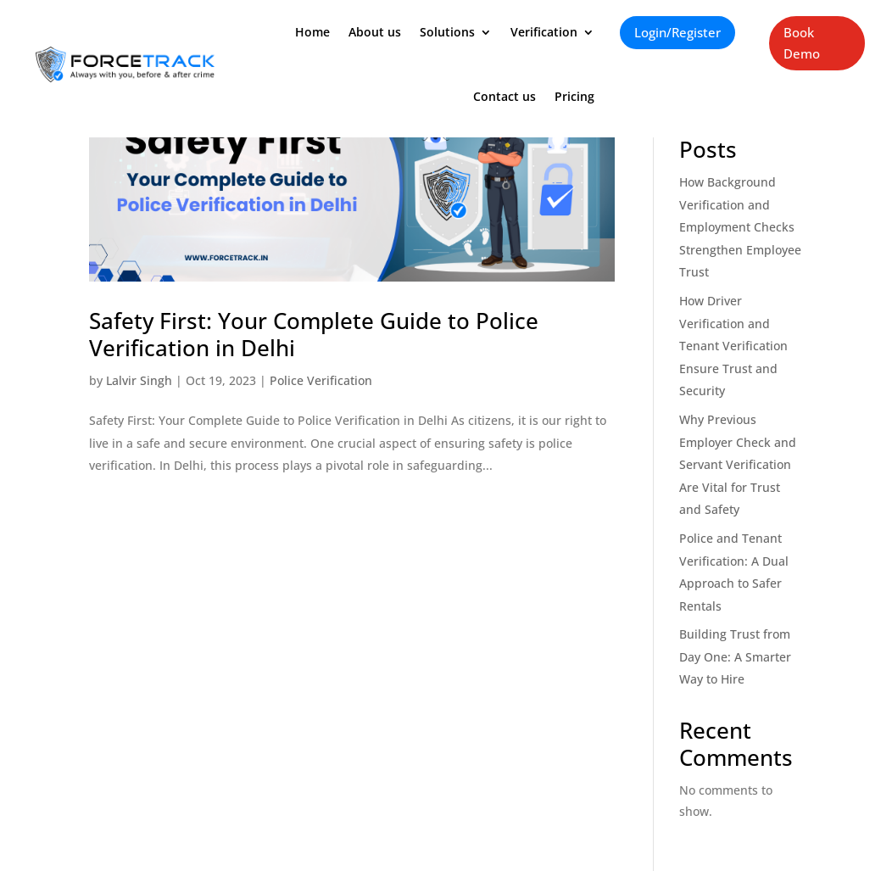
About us (374, 32)
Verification (543, 32)
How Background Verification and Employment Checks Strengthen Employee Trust (740, 227)
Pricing (574, 96)
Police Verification (321, 380)
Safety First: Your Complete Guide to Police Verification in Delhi (313, 334)
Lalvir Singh (139, 380)
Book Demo (801, 43)
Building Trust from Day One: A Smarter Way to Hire (735, 656)
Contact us (504, 96)
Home (312, 32)
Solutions (447, 32)
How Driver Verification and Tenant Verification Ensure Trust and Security (733, 346)
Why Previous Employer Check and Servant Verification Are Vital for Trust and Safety (737, 464)
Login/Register (677, 32)
